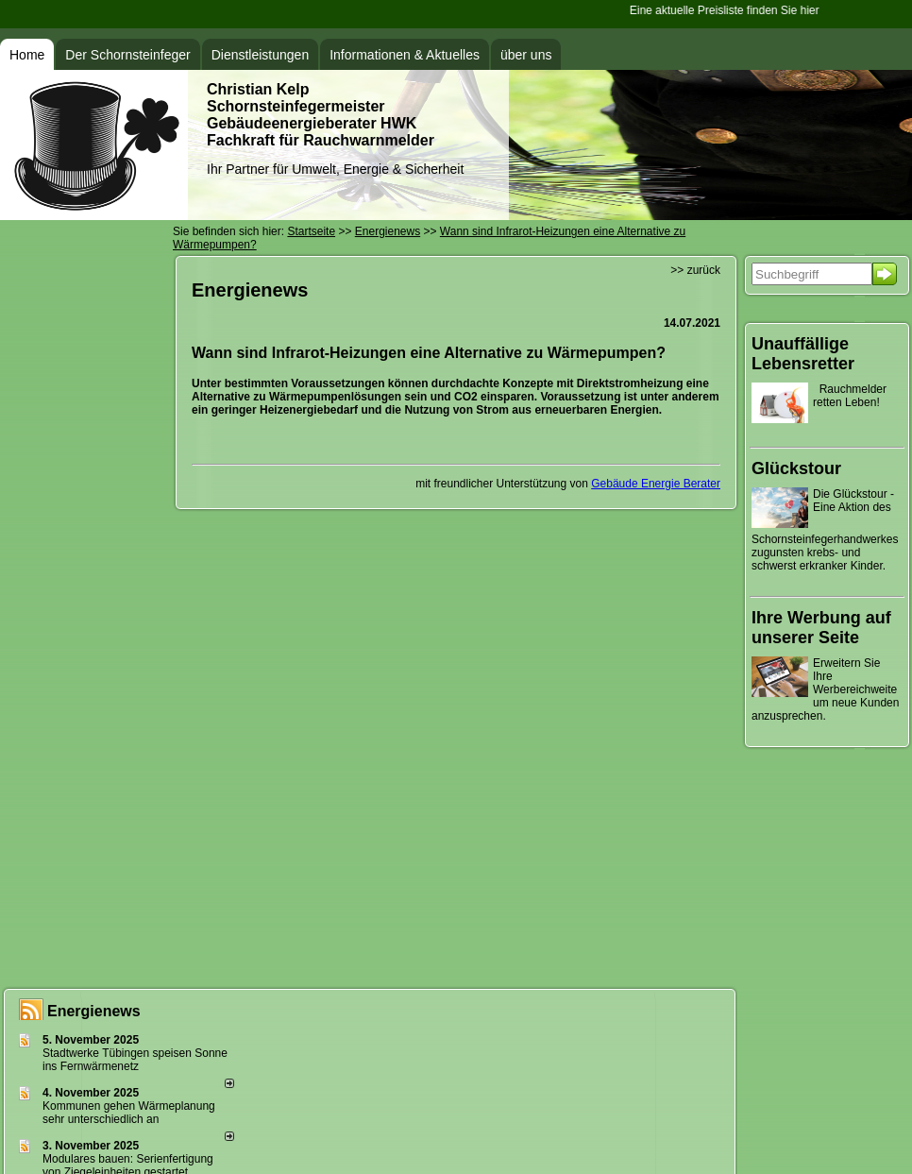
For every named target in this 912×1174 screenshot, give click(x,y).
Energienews (94, 1011)
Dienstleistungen (260, 54)
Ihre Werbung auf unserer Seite (821, 627)
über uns (525, 54)
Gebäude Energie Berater (655, 483)
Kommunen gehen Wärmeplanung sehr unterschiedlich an (128, 1112)
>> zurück (695, 270)
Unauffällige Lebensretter (803, 353)
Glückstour (796, 468)
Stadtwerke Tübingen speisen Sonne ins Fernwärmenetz (135, 1059)
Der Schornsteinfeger (127, 54)
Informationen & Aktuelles (404, 54)
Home (26, 54)
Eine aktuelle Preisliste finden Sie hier (725, 10)
